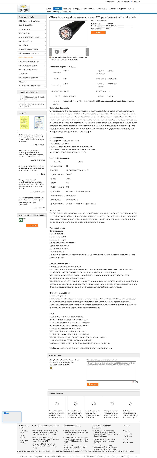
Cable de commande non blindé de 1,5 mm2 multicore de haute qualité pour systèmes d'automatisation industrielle (56, 416)
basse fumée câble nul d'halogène (30, 37)
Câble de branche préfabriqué (28, 78)
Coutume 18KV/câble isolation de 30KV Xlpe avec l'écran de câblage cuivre (44, 446)
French (137, 1)
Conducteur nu (23, 45)
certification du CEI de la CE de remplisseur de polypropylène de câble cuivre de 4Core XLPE (46, 439)
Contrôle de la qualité (118, 9)
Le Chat (99, 32)
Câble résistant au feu (26, 41)
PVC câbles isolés (24, 29)
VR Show (67, 9)
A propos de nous (80, 9)
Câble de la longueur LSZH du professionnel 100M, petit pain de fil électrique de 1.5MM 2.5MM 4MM (105, 447)
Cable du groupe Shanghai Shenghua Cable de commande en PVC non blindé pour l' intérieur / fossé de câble (130, 416)
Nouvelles (67, 12)
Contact (131, 9)
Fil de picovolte (23, 74)
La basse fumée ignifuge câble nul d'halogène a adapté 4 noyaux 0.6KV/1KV (105, 441)
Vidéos (91, 9)
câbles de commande (26, 57)
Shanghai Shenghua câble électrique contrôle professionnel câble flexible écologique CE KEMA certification (93, 416)
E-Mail (126, 439)
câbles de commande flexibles (102, 348)
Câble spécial (23, 82)
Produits (58, 9)
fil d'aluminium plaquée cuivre (28, 70)
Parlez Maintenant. (54, 12)
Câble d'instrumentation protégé (29, 61)
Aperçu (49, 9)
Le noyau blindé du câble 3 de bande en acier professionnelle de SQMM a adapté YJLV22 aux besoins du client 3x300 (76, 440)
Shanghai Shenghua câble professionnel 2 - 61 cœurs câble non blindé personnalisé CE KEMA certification (75, 415)
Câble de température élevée (28, 66)
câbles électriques (24, 33)
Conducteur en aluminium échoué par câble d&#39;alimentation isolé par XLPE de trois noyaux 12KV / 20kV (45, 432)
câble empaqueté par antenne (28, 49)
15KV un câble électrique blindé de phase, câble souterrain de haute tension (75, 447)
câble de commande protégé (69, 348)
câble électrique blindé (26, 25)
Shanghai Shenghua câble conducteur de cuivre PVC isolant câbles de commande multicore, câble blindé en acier (111, 416)
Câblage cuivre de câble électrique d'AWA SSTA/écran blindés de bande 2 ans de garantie (76, 432)
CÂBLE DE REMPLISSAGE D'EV (29, 86)
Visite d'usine (102, 9)
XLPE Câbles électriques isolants (29, 21)
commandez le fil (85, 348)
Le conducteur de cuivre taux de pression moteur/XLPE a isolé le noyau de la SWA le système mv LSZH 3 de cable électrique (106, 433)
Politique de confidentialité (25, 451)
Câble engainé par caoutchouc (29, 53)
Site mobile (128, 442)
